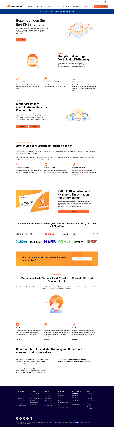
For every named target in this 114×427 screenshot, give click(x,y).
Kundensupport (47, 396)
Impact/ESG (89, 408)
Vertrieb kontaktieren (100, 6)
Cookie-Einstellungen (83, 422)
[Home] (15, 6)
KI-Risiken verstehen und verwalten (80, 170)
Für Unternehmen (20, 398)
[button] (78, 30)
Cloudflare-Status (48, 405)
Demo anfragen (19, 403)
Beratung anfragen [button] (21, 39)
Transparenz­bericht (62, 404)
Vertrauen (60, 397)
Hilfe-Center (47, 393)
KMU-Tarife (18, 396)
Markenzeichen (20, 423)
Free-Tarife (18, 393)
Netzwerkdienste (34, 402)
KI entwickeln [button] (22, 126)
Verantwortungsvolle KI (63, 402)
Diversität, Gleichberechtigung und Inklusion (92, 404)
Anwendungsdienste (34, 396)
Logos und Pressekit (91, 400)
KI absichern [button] (34, 126)
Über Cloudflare (90, 393)
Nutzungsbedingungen (43, 422)
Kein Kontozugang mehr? (50, 403)
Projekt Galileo (75, 395)
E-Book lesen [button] (73, 211)
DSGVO (60, 400)
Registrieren (100, 2)
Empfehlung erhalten (20, 400)
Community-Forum (48, 398)
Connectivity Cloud (23, 114)
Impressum (27, 423)
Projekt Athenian (76, 397)
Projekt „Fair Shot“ (76, 404)
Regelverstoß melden (63, 407)
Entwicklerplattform (34, 404)
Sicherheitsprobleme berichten (57, 422)
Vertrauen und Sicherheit (70, 422)
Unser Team (89, 398)
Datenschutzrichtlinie (32, 422)
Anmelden (88, 6)
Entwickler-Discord (48, 400)
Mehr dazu (18, 339)
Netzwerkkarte (90, 396)
